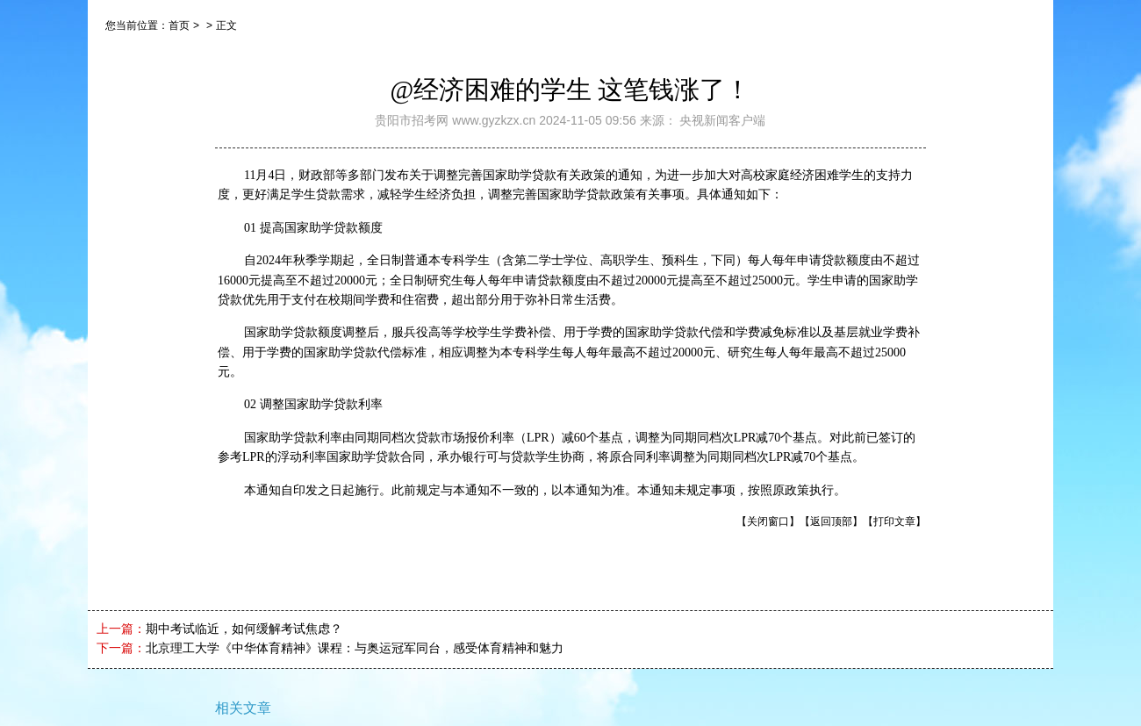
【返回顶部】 (831, 521)
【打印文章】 (894, 521)
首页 (179, 25)
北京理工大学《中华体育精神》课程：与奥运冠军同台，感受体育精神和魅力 (354, 648)
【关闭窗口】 (768, 521)
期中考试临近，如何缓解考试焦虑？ (244, 629)
